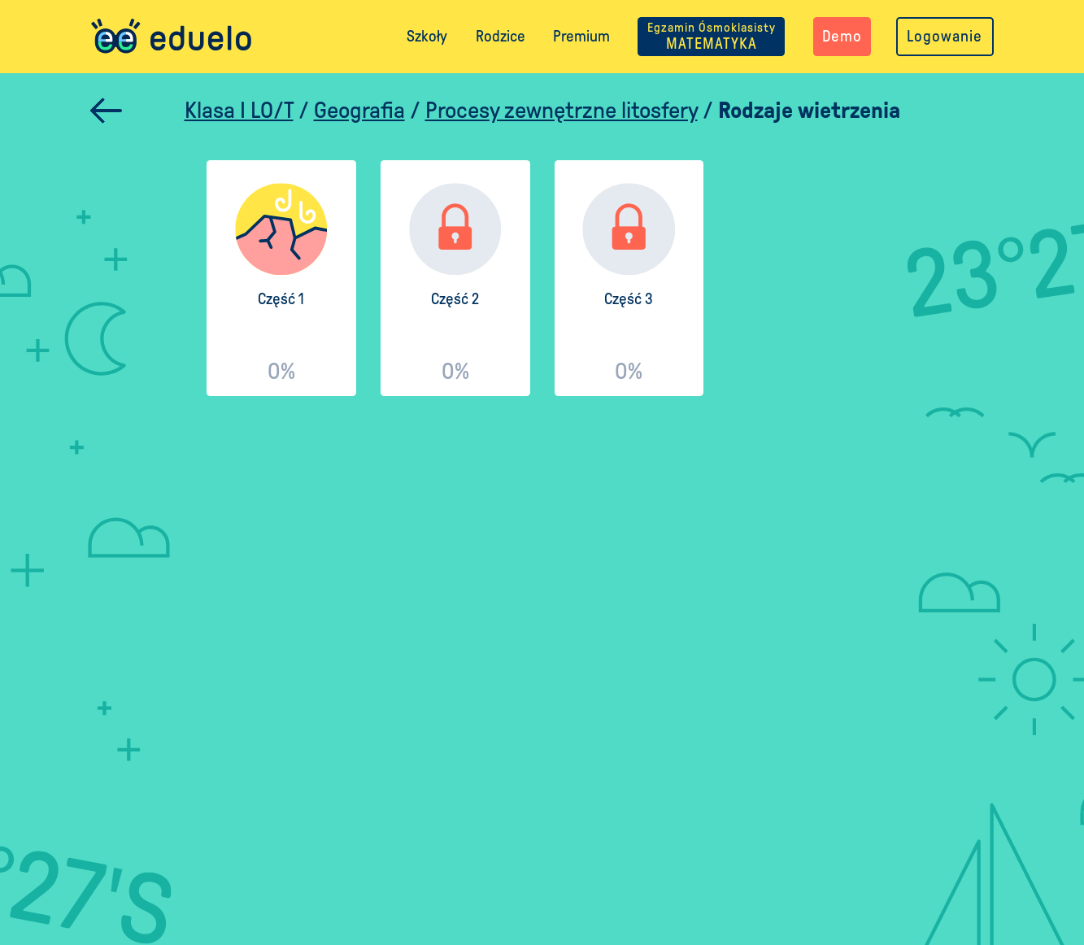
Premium (581, 36)
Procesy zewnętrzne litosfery (561, 110)
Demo (842, 36)
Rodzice (500, 36)
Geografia (359, 110)
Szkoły (427, 36)
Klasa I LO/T (239, 110)
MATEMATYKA (711, 36)
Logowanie (944, 36)
